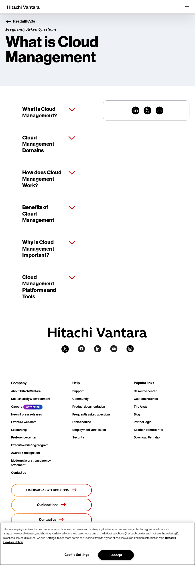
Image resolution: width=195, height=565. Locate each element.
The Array (140, 407)
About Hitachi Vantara (26, 391)
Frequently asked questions (91, 414)
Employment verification (89, 430)
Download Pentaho (147, 437)
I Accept (116, 555)
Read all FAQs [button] (20, 21)
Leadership (19, 430)
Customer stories (146, 399)
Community (80, 399)
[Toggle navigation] (187, 7)
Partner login (142, 422)
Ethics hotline (81, 422)
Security (78, 437)
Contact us (18, 473)
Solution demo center (148, 430)
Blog (137, 414)
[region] (97, 544)
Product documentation (88, 407)
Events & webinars (23, 422)
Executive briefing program (29, 445)
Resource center (145, 391)
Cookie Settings (77, 555)
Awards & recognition (25, 453)
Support (78, 391)
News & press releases (26, 414)
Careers (16, 407)
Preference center (24, 437)
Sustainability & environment (30, 399)
